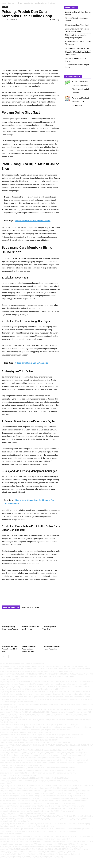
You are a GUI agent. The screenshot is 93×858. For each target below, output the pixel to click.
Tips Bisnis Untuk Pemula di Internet (75, 59)
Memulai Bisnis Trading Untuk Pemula (76, 19)
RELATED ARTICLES (11, 607)
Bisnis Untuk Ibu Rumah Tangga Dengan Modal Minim (10, 649)
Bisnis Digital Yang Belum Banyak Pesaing (77, 13)
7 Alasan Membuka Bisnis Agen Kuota (77, 66)
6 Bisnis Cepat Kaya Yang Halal (77, 25)
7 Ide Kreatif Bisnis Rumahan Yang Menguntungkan (28, 649)
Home (4, 3)
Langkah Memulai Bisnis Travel (77, 48)
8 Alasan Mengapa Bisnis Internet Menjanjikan (78, 42)
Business (11, 3)
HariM (6, 20)
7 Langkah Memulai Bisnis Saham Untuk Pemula (78, 53)
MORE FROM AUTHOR (30, 607)
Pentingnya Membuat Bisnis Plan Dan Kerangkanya (80, 101)
